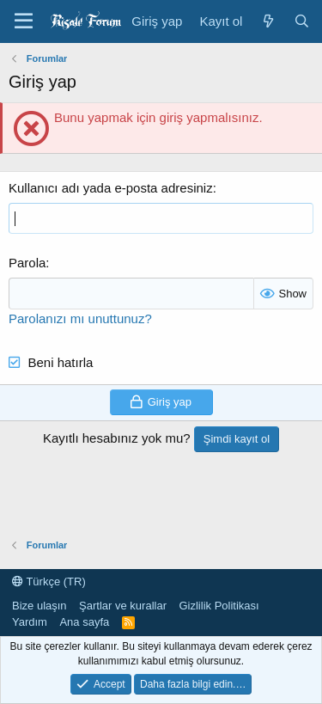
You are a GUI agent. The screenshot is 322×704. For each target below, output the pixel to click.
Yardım (29, 621)
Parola (27, 262)
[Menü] (23, 21)
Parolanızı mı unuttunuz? (80, 318)
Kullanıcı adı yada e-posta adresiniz (111, 188)
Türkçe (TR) (49, 581)
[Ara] (302, 21)
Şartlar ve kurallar (123, 605)
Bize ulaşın (39, 605)
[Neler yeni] (267, 21)
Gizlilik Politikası (218, 605)
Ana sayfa (84, 621)
